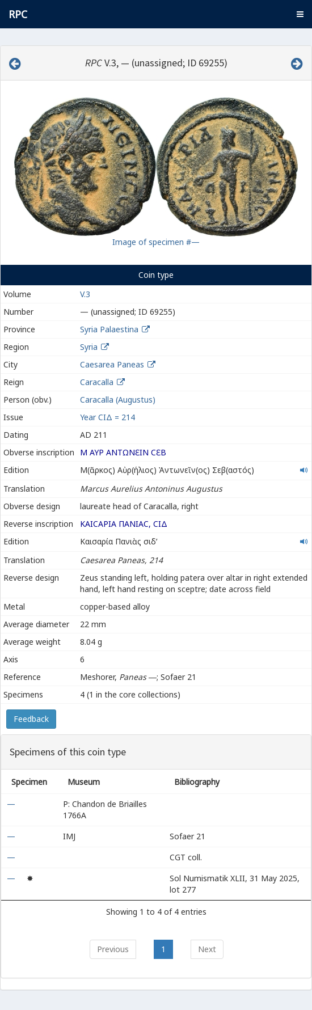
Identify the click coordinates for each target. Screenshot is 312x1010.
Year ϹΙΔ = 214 (107, 417)
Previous (113, 949)
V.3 (85, 294)
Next (207, 949)
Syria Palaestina (109, 329)
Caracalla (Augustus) (117, 399)
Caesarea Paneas (112, 364)
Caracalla (96, 382)
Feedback (31, 718)
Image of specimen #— (156, 241)
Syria (89, 346)
